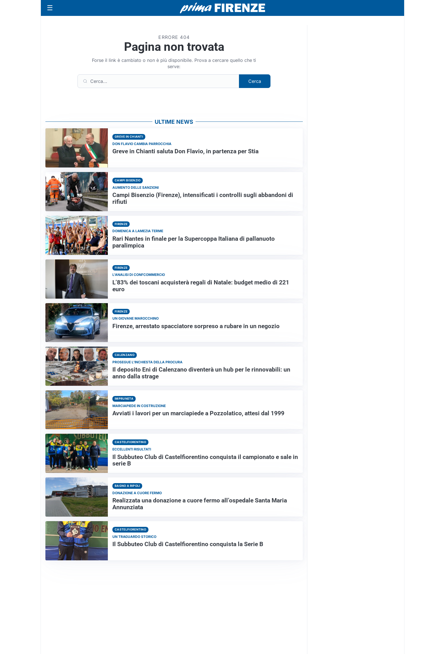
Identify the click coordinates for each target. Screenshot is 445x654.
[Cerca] (158, 81)
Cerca (254, 81)
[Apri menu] (50, 7)
